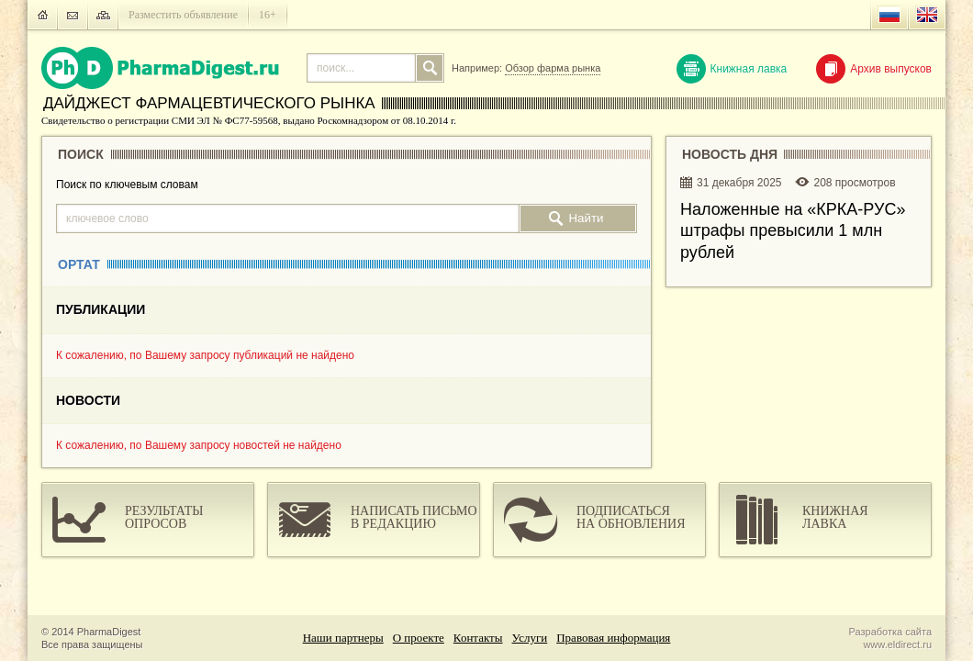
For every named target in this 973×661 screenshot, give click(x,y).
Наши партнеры (343, 637)
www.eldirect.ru (897, 644)
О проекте (418, 637)
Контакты (478, 637)
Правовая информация (613, 637)
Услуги (530, 637)
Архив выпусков (874, 69)
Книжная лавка (732, 69)
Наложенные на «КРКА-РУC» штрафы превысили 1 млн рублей (792, 231)
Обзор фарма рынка (552, 67)
